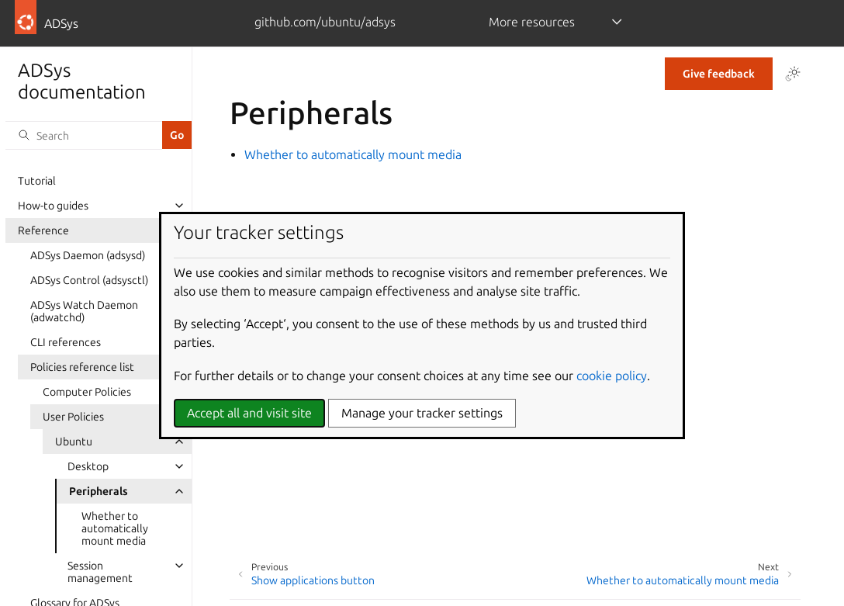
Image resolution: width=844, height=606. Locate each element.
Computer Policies (87, 392)
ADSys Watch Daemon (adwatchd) (84, 311)
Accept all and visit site (249, 413)
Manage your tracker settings (422, 413)
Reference (43, 230)
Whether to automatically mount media (114, 528)
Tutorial (37, 181)
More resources (532, 22)
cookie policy (611, 376)
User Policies (73, 416)
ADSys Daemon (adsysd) (87, 255)
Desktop (88, 466)
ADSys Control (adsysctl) (89, 280)
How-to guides (53, 205)
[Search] (83, 135)
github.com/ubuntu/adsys (325, 22)
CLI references (65, 342)
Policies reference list (82, 367)
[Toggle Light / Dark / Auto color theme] (793, 73)
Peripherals (98, 491)
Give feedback (719, 74)
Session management (100, 571)
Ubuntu (73, 441)
